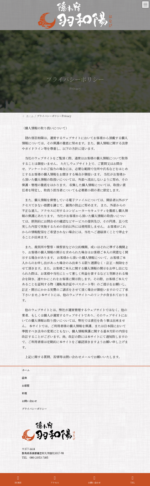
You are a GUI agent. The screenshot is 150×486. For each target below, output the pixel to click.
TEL (133, 480)
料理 (24, 393)
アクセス (55, 480)
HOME (18, 480)
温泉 (24, 377)
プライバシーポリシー (34, 408)
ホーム (26, 370)
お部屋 (25, 385)
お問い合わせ (29, 401)
